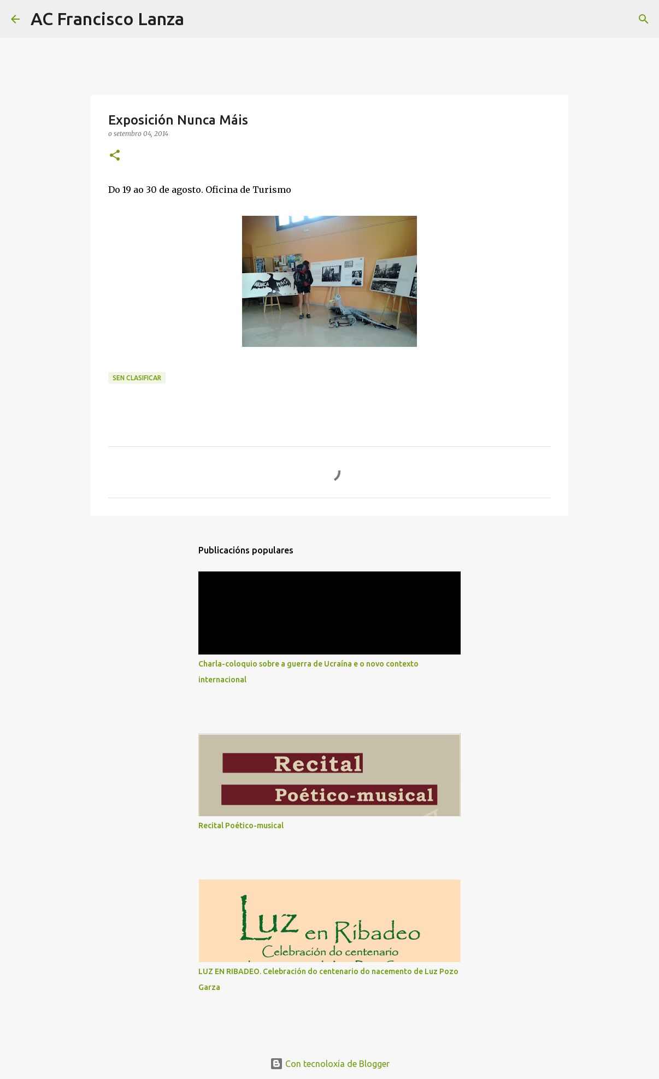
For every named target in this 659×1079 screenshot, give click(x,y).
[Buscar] (199, 19)
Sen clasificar (137, 377)
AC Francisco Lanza (107, 18)
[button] (114, 156)
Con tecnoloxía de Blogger (330, 1064)
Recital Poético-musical (241, 825)
